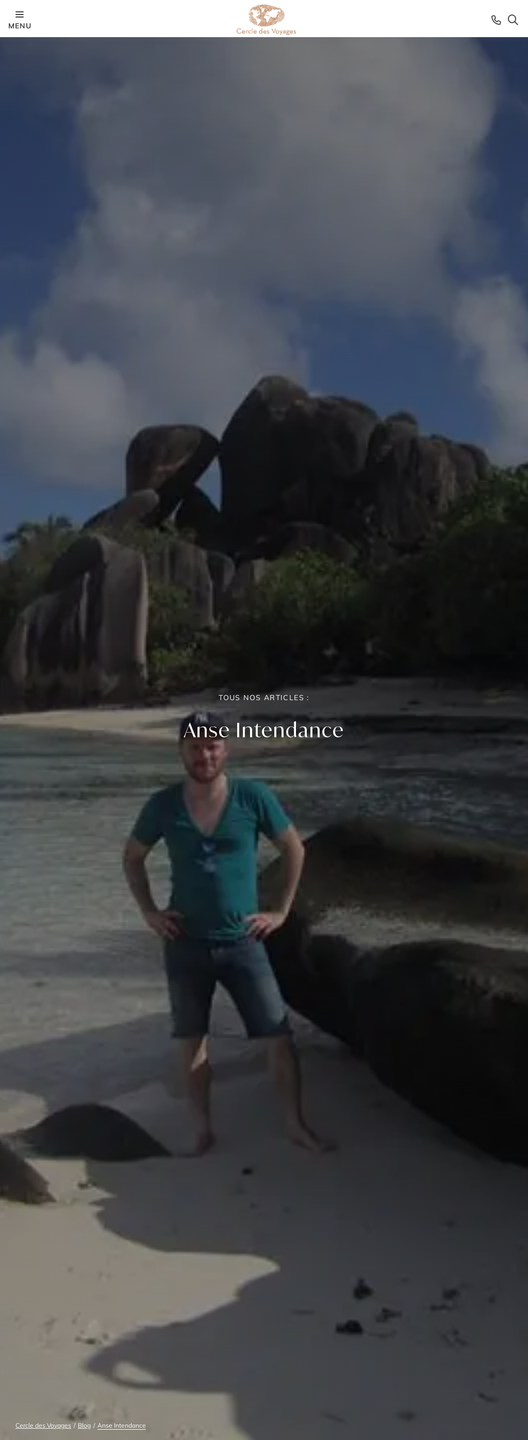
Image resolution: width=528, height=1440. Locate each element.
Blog (84, 1425)
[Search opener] (513, 19)
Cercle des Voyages (43, 1425)
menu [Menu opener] (19, 19)
